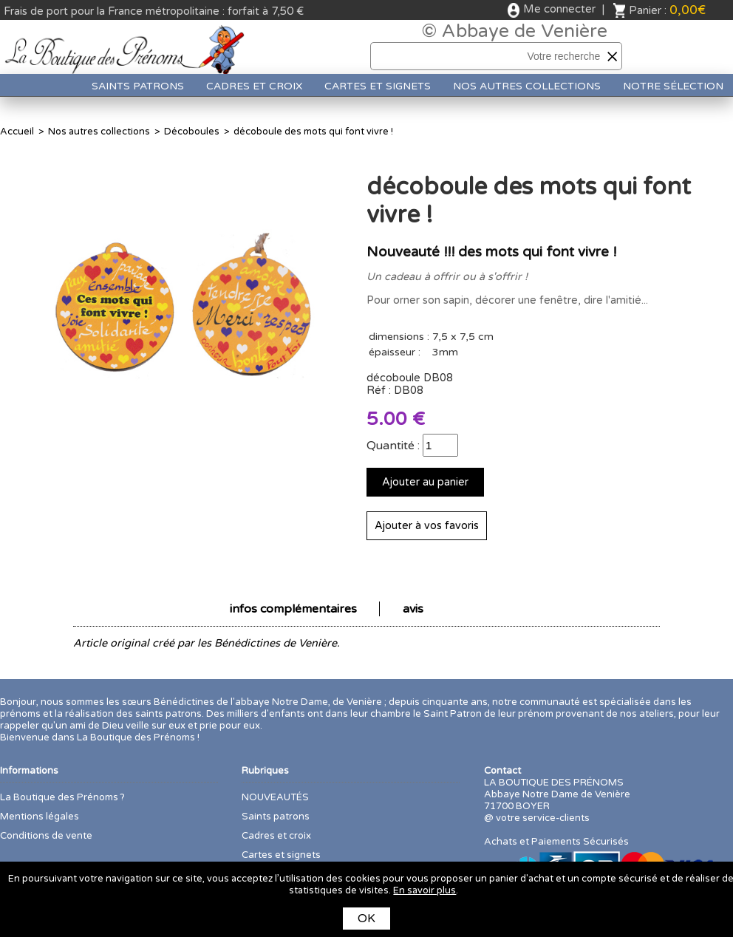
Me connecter (559, 9)
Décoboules (191, 131)
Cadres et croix (254, 86)
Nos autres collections (527, 86)
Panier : (667, 10)
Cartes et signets (377, 86)
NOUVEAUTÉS (275, 797)
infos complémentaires (293, 609)
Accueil (17, 131)
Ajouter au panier (425, 482)
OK (366, 918)
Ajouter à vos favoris (427, 525)
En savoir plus (424, 890)
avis (413, 609)
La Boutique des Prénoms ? (62, 797)
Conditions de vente (46, 836)
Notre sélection (673, 86)
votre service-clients (543, 818)
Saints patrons (138, 86)
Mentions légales (39, 816)
